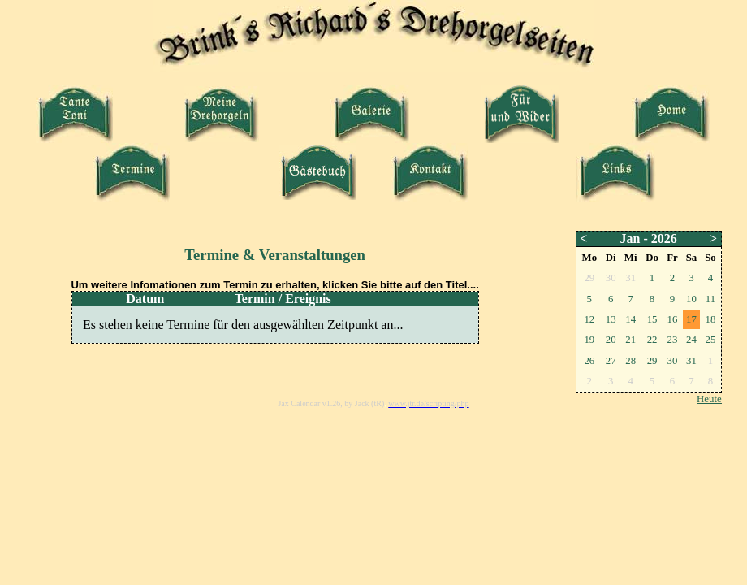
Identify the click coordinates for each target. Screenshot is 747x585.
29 (652, 360)
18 (710, 319)
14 (630, 319)
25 (710, 339)
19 (589, 339)
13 (611, 319)
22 (652, 339)
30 (672, 360)
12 (589, 319)
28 (630, 360)
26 (589, 360)
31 (691, 360)
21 (630, 339)
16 (672, 319)
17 (691, 319)
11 (710, 299)
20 (611, 339)
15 (652, 319)
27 (611, 360)
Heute (709, 399)
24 (691, 339)
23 (672, 339)
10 (691, 299)
